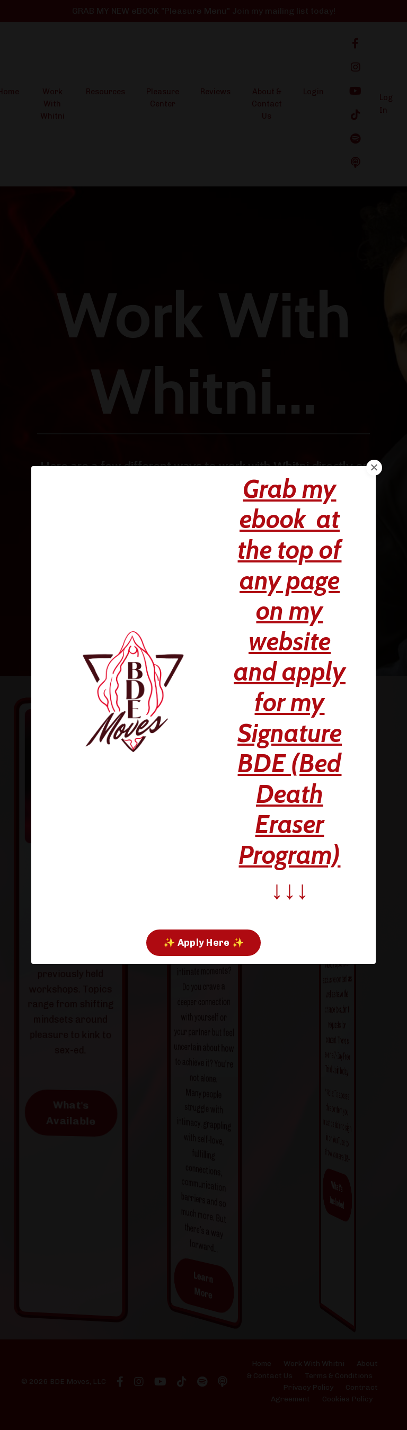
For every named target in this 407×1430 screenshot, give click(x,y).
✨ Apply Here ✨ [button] (203, 943)
